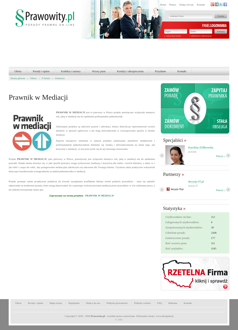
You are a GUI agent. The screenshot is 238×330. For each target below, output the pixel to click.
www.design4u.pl (164, 316)
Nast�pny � (228, 155)
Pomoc (172, 4)
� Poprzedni (162, 155)
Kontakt (201, 4)
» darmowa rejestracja (200, 35)
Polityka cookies (142, 303)
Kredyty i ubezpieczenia (130, 71)
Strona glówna (18, 78)
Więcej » (220, 156)
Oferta (17, 71)
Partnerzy (60, 78)
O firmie (46, 78)
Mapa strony (56, 303)
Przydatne (160, 71)
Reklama (172, 303)
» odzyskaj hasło (172, 35)
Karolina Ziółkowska (200, 147)
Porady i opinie (41, 71)
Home (163, 4)
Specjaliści (173, 140)
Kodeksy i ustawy (71, 71)
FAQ (159, 303)
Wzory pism (99, 71)
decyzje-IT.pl (196, 181)
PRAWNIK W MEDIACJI (99, 195)
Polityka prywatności (117, 303)
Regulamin (74, 303)
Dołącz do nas (186, 4)
